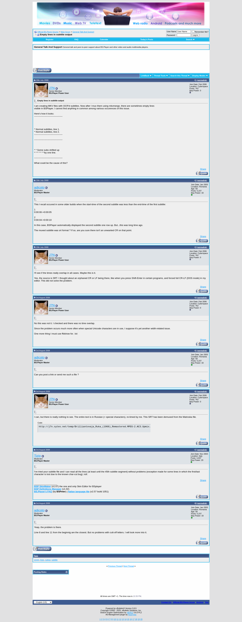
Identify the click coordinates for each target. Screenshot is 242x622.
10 (115, 619)
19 (139, 619)
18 (136, 619)
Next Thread (129, 566)
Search (190, 39)
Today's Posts (146, 39)
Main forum (65, 32)
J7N (52, 88)
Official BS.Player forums (47, 32)
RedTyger (132, 615)
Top (206, 602)
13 (123, 619)
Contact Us (166, 602)
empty (36, 560)
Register (49, 39)
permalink (202, 80)
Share (203, 169)
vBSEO (130, 612)
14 (125, 619)
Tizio (37, 456)
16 (131, 619)
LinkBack (145, 76)
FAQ (76, 39)
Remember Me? (200, 32)
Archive (199, 602)
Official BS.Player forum (184, 602)
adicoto (39, 187)
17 (133, 619)
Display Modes (198, 76)
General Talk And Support (83, 32)
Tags (36, 556)
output (48, 560)
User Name (171, 31)
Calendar (104, 39)
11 (117, 619)
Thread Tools (160, 76)
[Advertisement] (121, 60)
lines (42, 560)
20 (141, 619)
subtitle (54, 560)
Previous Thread (115, 566)
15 (128, 619)
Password (171, 35)
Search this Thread (178, 76)
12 (120, 619)
